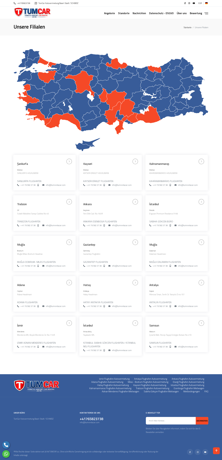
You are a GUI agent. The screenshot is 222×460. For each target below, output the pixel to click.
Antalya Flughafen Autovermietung (150, 379)
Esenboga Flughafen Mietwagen (189, 388)
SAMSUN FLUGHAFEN (160, 343)
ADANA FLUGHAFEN (27, 302)
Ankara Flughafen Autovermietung (188, 379)
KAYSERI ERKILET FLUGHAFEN (98, 181)
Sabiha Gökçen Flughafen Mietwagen (161, 391)
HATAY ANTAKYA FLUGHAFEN (98, 302)
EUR (200, 3)
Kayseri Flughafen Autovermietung (149, 385)
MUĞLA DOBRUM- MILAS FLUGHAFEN (36, 262)
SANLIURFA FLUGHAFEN (29, 181)
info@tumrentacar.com (53, 185)
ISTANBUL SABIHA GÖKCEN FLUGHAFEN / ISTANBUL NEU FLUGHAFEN (109, 344)
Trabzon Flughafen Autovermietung (152, 388)
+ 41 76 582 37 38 (26, 185)
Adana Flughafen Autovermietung (107, 382)
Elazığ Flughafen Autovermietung (188, 382)
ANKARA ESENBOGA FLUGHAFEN (100, 221)
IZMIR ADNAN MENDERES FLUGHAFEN (36, 343)
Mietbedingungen (191, 391)
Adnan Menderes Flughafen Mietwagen (120, 391)
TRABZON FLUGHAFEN (28, 221)
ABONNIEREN (202, 420)
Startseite (188, 27)
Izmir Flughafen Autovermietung (114, 379)
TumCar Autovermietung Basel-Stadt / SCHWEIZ (56, 3)
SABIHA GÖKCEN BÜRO (161, 221)
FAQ (206, 391)
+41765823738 (22, 3)
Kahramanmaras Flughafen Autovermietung (110, 388)
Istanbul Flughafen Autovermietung (187, 385)
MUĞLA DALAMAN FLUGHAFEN (165, 262)
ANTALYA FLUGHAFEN (160, 302)
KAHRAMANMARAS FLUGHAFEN (165, 181)
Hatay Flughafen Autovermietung (113, 385)
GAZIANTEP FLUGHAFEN (95, 262)
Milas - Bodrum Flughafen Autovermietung (148, 382)
